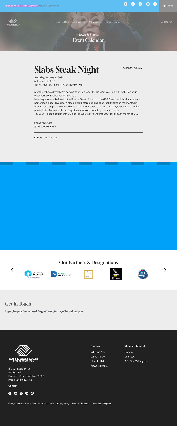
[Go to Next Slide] (164, 276)
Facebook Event (47, 133)
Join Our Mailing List (136, 367)
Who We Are (98, 358)
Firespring (106, 410)
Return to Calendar (47, 144)
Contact (12, 392)
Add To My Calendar (133, 74)
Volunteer (130, 363)
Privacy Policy (62, 410)
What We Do (98, 363)
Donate (129, 358)
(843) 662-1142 (24, 386)
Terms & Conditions (81, 410)
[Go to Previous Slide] (12, 276)
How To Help (98, 367)
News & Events (99, 372)
